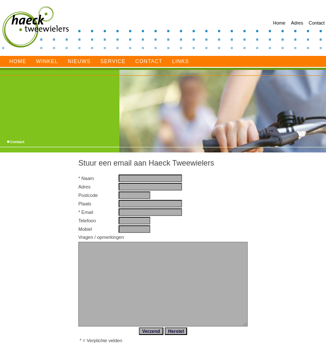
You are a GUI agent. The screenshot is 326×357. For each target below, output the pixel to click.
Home (279, 22)
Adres (297, 22)
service (112, 61)
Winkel (47, 61)
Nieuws (79, 61)
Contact (317, 22)
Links (180, 61)
